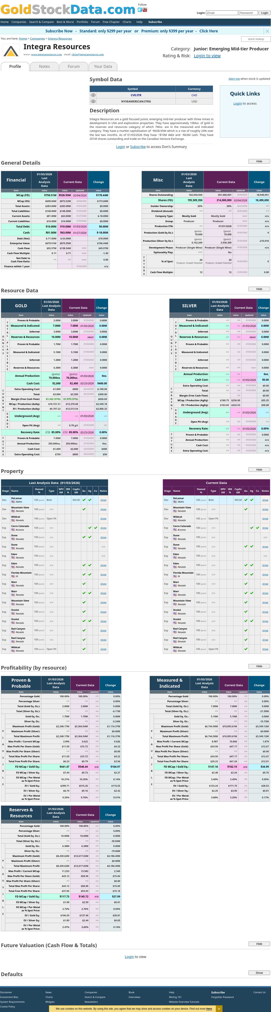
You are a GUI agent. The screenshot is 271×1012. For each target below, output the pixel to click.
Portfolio (82, 22)
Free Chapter (111, 22)
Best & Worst (65, 22)
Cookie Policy (7, 1006)
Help (139, 22)
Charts (127, 22)
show (103, 499)
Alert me (234, 79)
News (47, 992)
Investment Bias (9, 997)
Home (5, 22)
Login (120, 146)
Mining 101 (175, 997)
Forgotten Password (222, 997)
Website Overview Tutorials (184, 1001)
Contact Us (259, 992)
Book (130, 992)
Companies (18, 22)
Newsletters (91, 1001)
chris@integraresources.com (88, 54)
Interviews (133, 997)
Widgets (48, 1001)
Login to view (207, 56)
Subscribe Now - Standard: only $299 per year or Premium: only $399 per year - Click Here (131, 31)
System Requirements (12, 1001)
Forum (95, 22)
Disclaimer (6, 992)
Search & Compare (41, 22)
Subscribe (138, 146)
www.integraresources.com (46, 54)
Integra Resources (60, 38)
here (209, 1008)
